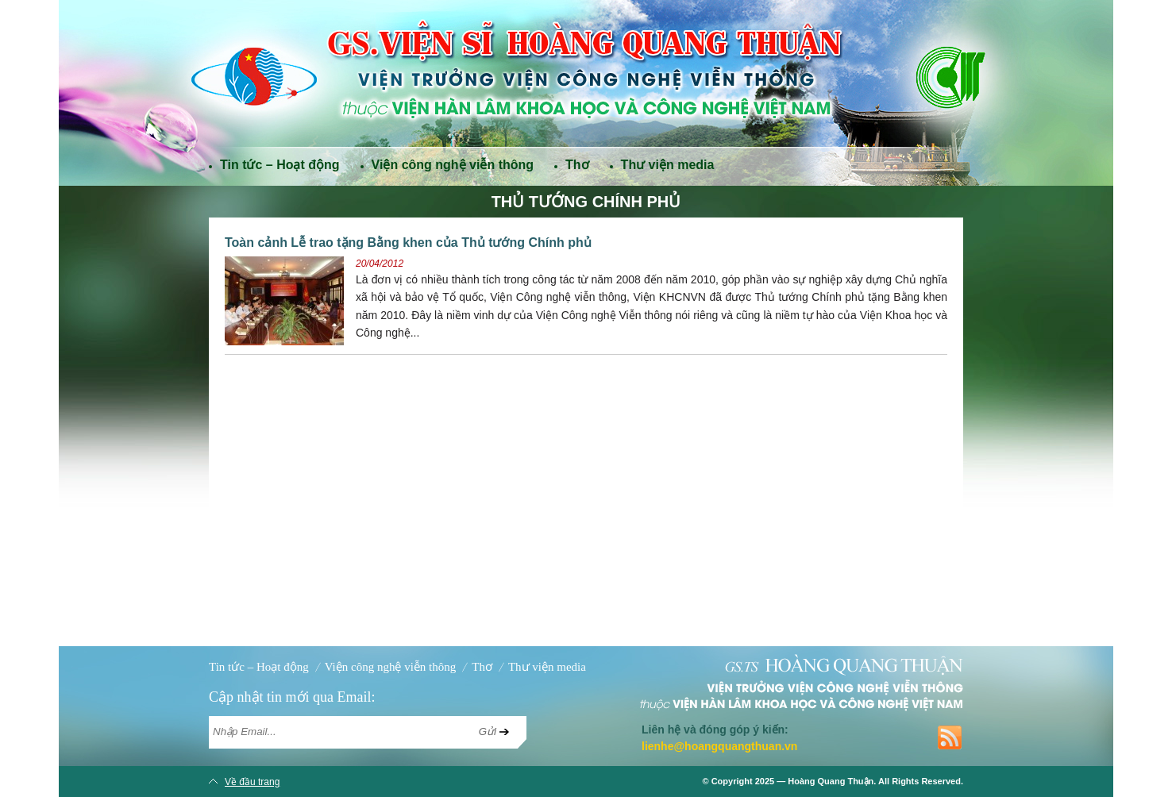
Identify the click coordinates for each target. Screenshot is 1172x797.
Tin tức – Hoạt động (280, 164)
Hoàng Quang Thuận (830, 781)
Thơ (577, 164)
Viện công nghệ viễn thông (453, 164)
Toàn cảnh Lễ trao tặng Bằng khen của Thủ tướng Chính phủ (408, 242)
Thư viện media (668, 164)
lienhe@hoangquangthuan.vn (719, 746)
